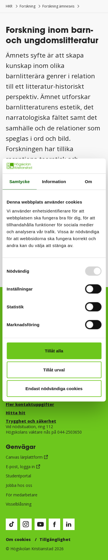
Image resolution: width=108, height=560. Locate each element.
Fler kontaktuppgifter (30, 404)
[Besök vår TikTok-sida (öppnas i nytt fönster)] (11, 524)
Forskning (27, 6)
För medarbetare (21, 495)
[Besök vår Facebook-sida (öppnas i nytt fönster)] (54, 524)
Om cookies (18, 539)
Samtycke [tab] (19, 181)
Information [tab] (54, 181)
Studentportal (18, 476)
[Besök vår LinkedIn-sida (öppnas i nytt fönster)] (69, 524)
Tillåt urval (54, 369)
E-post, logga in (20, 466)
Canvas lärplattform (24, 457)
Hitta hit (15, 412)
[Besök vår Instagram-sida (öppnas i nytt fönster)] (26, 524)
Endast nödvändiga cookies (53, 388)
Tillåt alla (54, 350)
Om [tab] (88, 181)
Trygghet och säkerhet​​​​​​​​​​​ (31, 421)
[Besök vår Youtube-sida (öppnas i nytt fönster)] (40, 524)
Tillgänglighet (55, 539)
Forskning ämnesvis (58, 6)
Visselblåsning (18, 504)
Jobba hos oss (19, 485)
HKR (9, 6)
